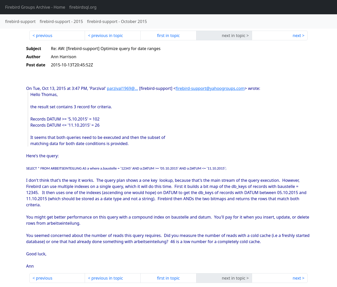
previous (44, 35)
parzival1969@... (122, 88)
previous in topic (107, 35)
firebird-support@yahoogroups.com (210, 88)
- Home (35, 7)
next (297, 35)
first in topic (168, 35)
